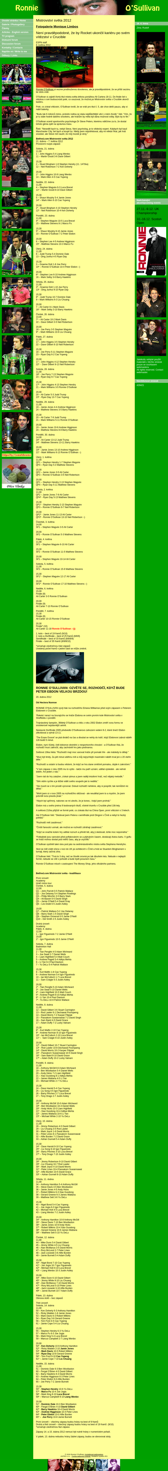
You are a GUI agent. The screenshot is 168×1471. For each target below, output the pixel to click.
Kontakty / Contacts (12, 47)
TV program (8, 36)
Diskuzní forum (10, 40)
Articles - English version (15, 32)
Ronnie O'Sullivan (45, 89)
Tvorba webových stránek (81, 1456)
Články (5, 28)
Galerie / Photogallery (13, 24)
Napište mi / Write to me (14, 51)
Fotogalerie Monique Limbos (57, 26)
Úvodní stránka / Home (14, 20)
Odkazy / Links (9, 55)
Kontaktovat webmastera (94, 1454)
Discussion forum (11, 44)
